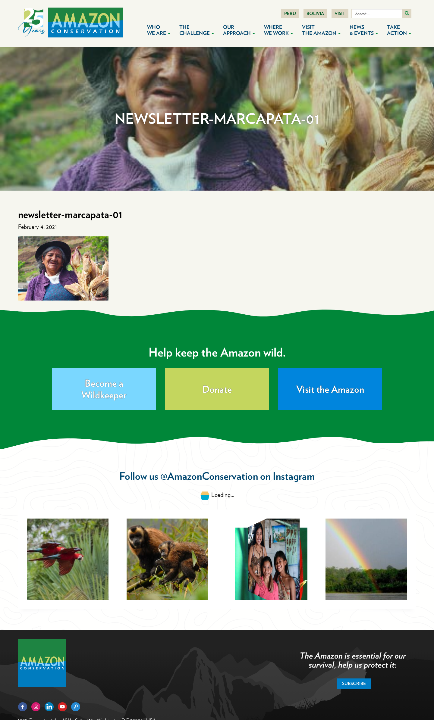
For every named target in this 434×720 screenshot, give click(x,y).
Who (158, 30)
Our (239, 30)
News (364, 30)
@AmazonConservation (209, 476)
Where (278, 30)
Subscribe (354, 683)
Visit (340, 13)
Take (399, 30)
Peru (290, 13)
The (196, 30)
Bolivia (315, 13)
